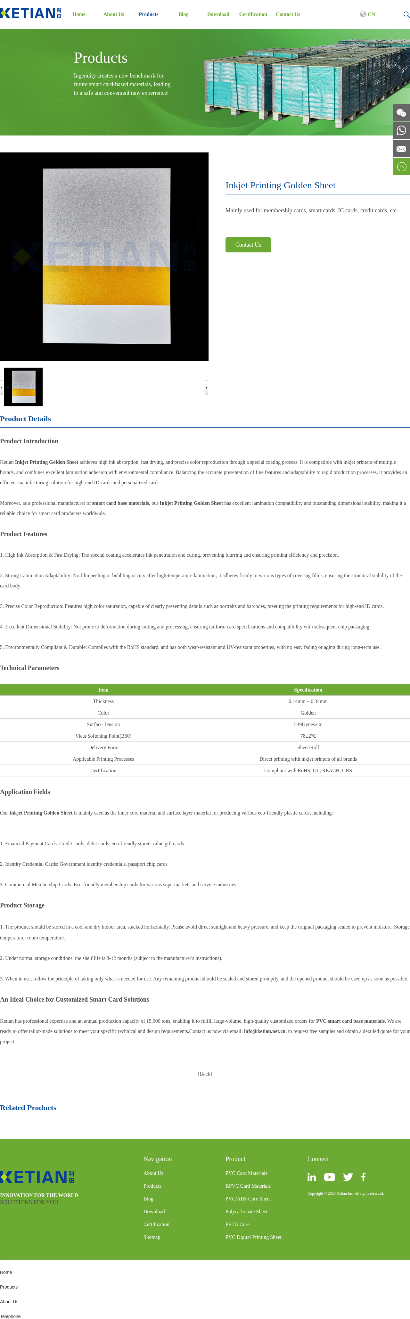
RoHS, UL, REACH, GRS (325, 770)
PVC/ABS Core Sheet (248, 1198)
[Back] (205, 1074)
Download (218, 14)
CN (367, 14)
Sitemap (152, 1237)
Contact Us (288, 14)
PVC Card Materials (246, 1173)
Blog (183, 14)
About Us (113, 14)
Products (148, 14)
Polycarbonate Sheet (246, 1211)
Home (79, 14)
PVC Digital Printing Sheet (254, 1237)
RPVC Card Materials (248, 1186)
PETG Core (238, 1224)
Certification (253, 14)
